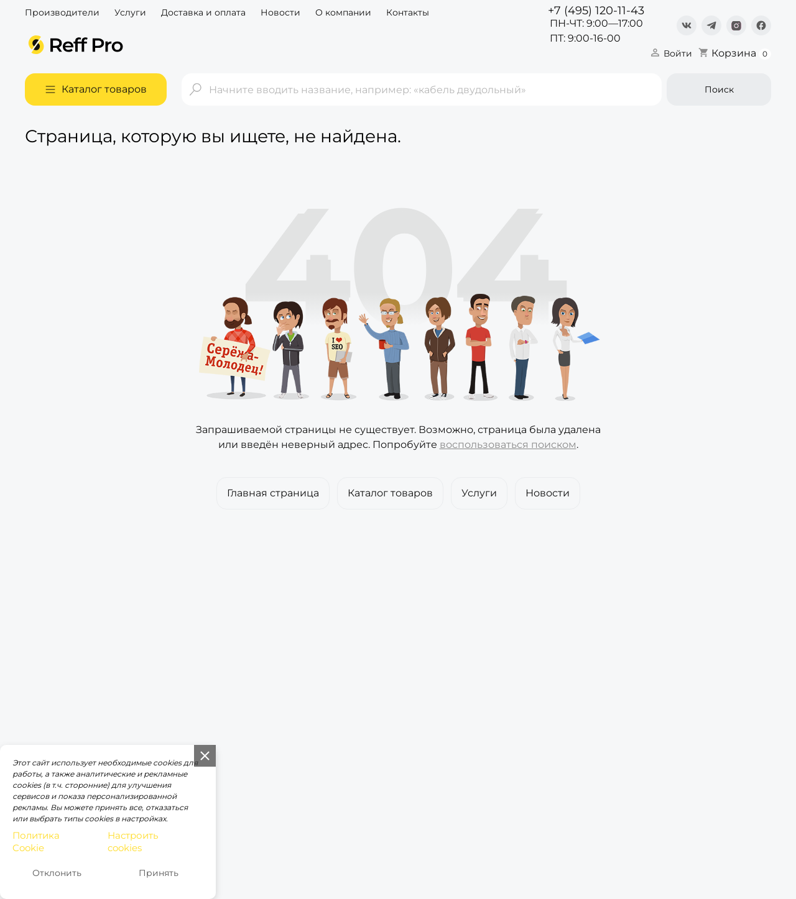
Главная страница (273, 493)
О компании (343, 12)
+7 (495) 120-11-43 (596, 10)
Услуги (130, 12)
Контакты (407, 12)
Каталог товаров (390, 493)
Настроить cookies (133, 842)
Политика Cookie (36, 842)
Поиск (719, 89)
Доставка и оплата (203, 12)
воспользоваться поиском (508, 444)
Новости (280, 12)
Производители (62, 12)
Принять (158, 873)
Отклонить (56, 873)
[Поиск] (422, 89)
